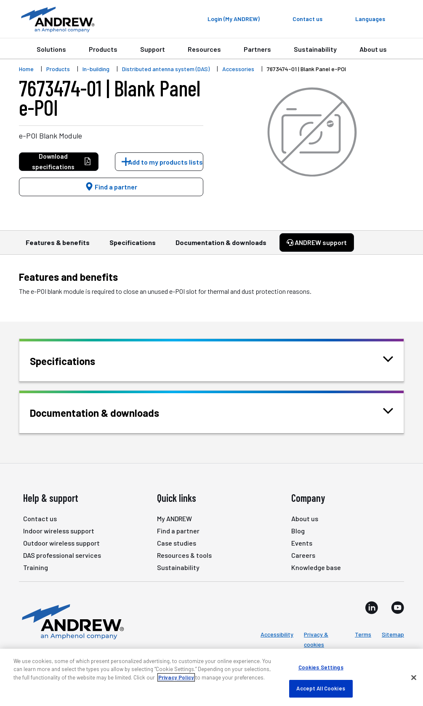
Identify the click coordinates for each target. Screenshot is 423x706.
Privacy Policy (176, 677)
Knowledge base (316, 567)
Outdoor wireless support (61, 543)
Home (26, 68)
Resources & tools (184, 555)
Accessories (238, 68)
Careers (303, 555)
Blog (298, 531)
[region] (211, 677)
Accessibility (277, 634)
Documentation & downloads (221, 246)
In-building (95, 68)
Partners (257, 49)
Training (35, 567)
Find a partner (111, 187)
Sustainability (315, 49)
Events (301, 543)
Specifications (132, 246)
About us (373, 49)
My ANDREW (174, 518)
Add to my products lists (165, 162)
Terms (363, 634)
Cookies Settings (320, 667)
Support (152, 49)
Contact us (40, 518)
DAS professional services (62, 555)
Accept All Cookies (320, 688)
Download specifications (61, 161)
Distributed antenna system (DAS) (166, 68)
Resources (204, 49)
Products (103, 49)
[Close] (413, 677)
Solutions (51, 49)
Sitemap (393, 634)
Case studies (176, 543)
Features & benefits (58, 246)
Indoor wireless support (58, 531)
